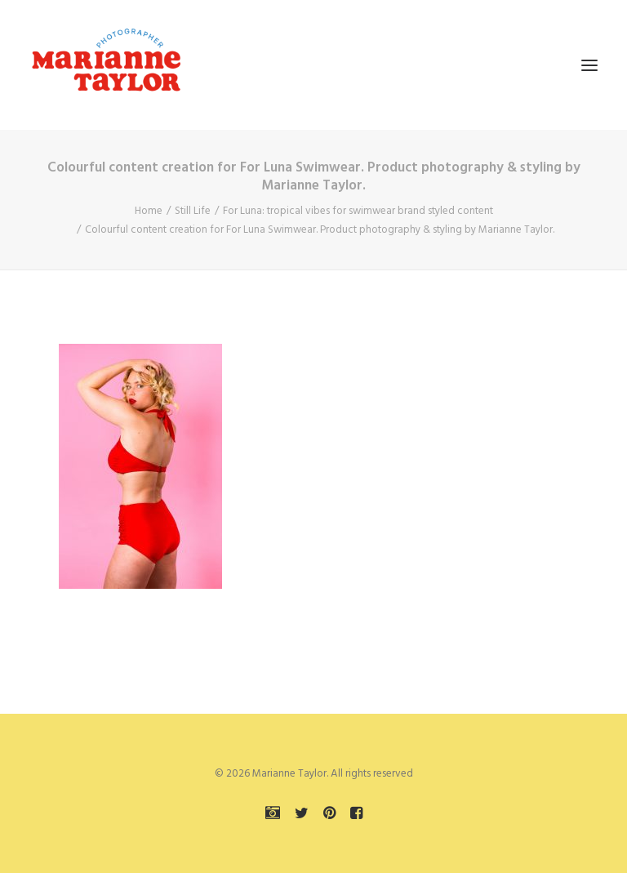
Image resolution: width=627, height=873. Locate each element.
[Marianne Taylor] (106, 65)
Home (148, 211)
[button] (589, 65)
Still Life (193, 211)
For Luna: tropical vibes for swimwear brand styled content (358, 211)
